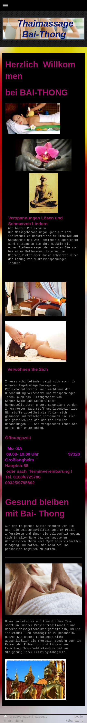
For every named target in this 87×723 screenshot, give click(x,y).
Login (78, 716)
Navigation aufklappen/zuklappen (43, 5)
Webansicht (74, 720)
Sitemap (41, 717)
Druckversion (18, 717)
